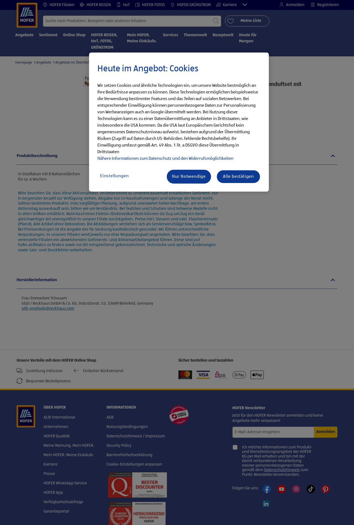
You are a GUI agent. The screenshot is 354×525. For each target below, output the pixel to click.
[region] (179, 122)
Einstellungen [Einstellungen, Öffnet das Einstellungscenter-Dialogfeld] (114, 176)
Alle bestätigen (238, 176)
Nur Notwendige (189, 176)
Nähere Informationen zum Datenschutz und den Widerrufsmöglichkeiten (165, 158)
